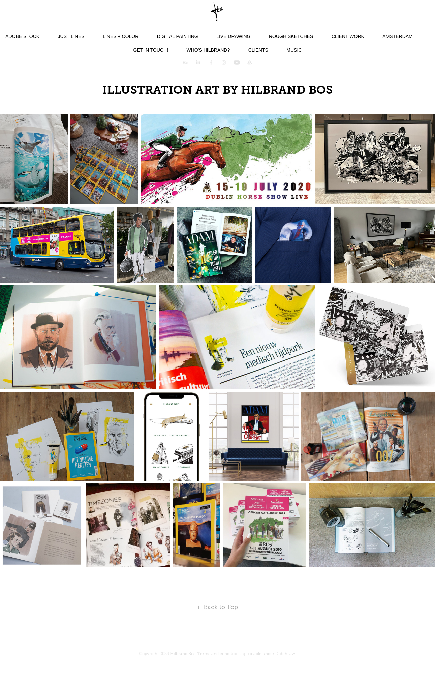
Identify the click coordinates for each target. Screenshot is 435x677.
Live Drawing (233, 36)
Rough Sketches (291, 36)
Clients (258, 50)
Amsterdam (397, 36)
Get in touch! (150, 50)
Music (294, 50)
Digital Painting (177, 36)
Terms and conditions (219, 653)
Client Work (348, 36)
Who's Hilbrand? (208, 50)
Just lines (71, 36)
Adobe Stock (22, 36)
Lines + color (120, 36)
